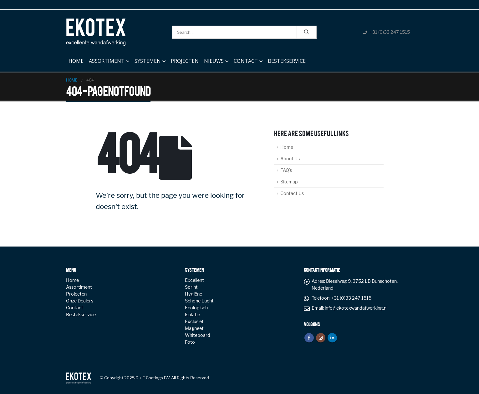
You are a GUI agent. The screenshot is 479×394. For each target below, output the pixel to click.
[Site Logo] (95, 32)
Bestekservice (287, 60)
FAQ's (286, 170)
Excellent (194, 280)
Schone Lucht (199, 301)
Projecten (185, 60)
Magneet (194, 328)
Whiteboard (197, 335)
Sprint (191, 287)
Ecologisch (196, 308)
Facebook (309, 337)
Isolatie (192, 314)
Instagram (320, 337)
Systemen (148, 60)
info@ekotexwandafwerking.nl (356, 308)
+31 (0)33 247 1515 (390, 32)
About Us (290, 159)
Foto (190, 342)
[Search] (306, 32)
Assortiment (107, 60)
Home (76, 59)
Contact (246, 60)
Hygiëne (193, 294)
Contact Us (292, 193)
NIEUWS (214, 60)
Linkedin (332, 337)
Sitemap (289, 182)
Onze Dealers (79, 301)
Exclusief (194, 321)
